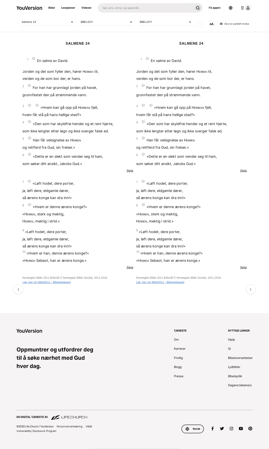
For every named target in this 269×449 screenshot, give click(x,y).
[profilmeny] (245, 8)
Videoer (86, 7)
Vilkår (89, 426)
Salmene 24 (48, 22)
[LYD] (200, 24)
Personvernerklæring (69, 426)
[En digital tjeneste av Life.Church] (135, 415)
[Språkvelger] (231, 8)
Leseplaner (68, 7)
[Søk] (145, 8)
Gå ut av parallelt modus (234, 23)
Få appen (214, 7)
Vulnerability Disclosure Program (36, 430)
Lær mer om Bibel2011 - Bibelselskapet (46, 282)
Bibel (51, 7)
